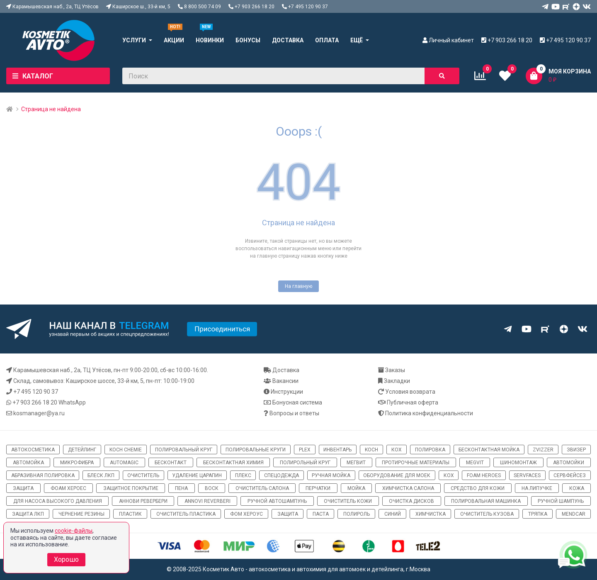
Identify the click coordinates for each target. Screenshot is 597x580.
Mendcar (573, 514)
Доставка (287, 40)
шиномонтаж (518, 462)
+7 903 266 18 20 (34, 402)
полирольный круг (305, 462)
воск (211, 488)
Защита (287, 514)
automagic (124, 462)
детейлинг (82, 450)
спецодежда (281, 475)
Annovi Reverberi (207, 501)
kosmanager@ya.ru (39, 413)
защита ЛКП (28, 514)
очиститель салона (262, 488)
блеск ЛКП (100, 475)
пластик (130, 514)
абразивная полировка (43, 475)
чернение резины (81, 514)
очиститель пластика (186, 514)
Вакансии (285, 381)
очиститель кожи (348, 501)
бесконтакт (171, 462)
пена (181, 488)
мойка (356, 488)
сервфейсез (569, 475)
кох (396, 450)
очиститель (143, 475)
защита (23, 488)
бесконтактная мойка (489, 450)
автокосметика (33, 450)
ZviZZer (543, 450)
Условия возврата (410, 391)
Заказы (395, 370)
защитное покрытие (130, 488)
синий (392, 514)
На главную (298, 286)
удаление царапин (197, 475)
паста (321, 514)
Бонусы (247, 40)
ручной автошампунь (277, 501)
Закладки (397, 381)
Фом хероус (246, 514)
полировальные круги (256, 450)
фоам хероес (68, 488)
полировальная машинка (486, 501)
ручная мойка (331, 475)
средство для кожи (478, 488)
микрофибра (77, 462)
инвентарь (337, 450)
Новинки (210, 40)
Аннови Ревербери (143, 501)
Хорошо (66, 559)
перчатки (318, 488)
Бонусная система (297, 402)
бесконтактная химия (233, 462)
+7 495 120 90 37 (35, 391)
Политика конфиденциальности (429, 413)
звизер (576, 450)
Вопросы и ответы (294, 413)
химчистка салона (408, 488)
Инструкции (287, 391)
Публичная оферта (412, 402)
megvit (475, 462)
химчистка (430, 514)
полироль (356, 514)
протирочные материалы (415, 462)
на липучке (537, 488)
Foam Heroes (484, 475)
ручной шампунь (561, 501)
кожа (576, 488)
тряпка (537, 514)
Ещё (356, 40)
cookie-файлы (73, 530)
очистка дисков (411, 501)
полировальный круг (183, 450)
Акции (174, 40)
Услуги (134, 40)
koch (371, 450)
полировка (430, 450)
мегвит (356, 462)
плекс (243, 475)
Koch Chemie (125, 450)
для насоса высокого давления (57, 501)
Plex (305, 450)
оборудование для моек (396, 475)
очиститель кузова (487, 514)
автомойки (568, 462)
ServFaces (527, 475)
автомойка (28, 462)
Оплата (327, 40)
